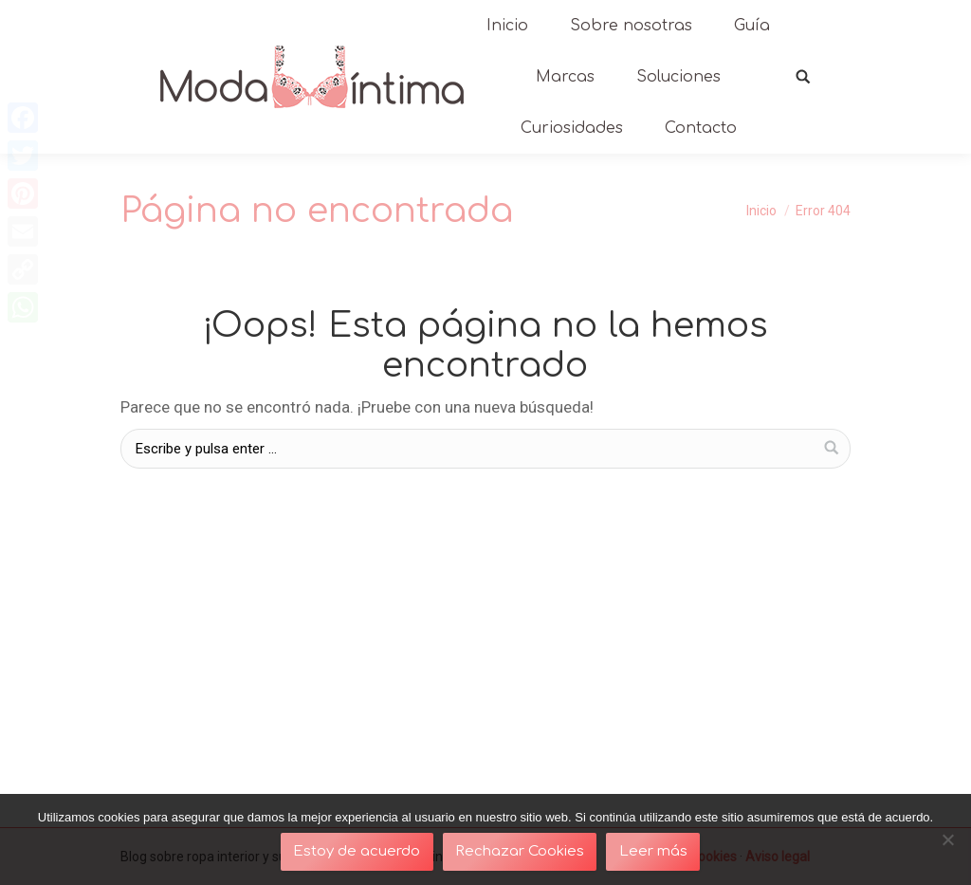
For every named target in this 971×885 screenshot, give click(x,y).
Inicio (761, 210)
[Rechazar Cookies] (947, 839)
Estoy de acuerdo (356, 851)
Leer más (653, 851)
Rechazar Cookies (519, 851)
